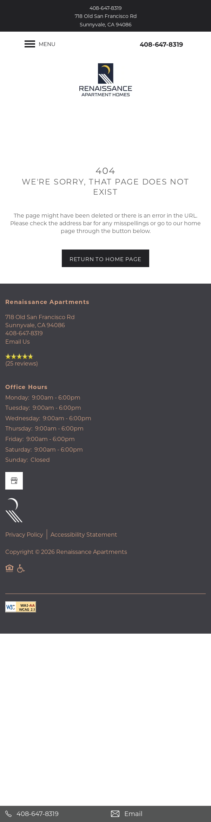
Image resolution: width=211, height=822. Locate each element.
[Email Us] (158, 814)
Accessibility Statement (84, 534)
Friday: (14, 438)
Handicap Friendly (21, 571)
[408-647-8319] (53, 814)
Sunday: (16, 459)
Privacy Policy (24, 534)
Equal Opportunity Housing (9, 571)
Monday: (17, 397)
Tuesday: (17, 407)
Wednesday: (22, 418)
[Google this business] (14, 481)
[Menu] (40, 44)
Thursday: (18, 428)
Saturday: (18, 449)
